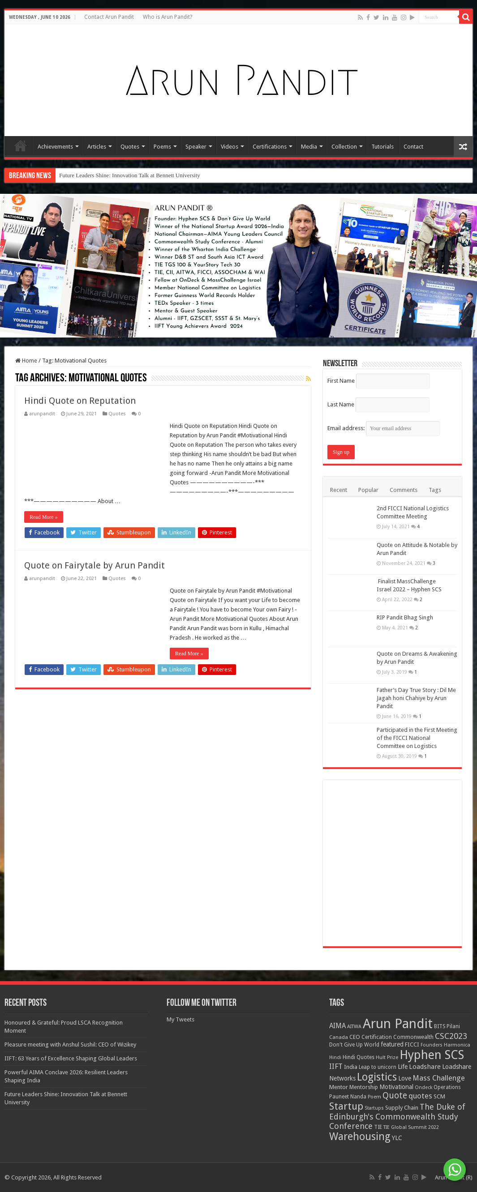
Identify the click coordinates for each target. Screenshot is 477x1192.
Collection (344, 146)
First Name (341, 380)
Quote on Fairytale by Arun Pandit (94, 565)
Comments (403, 490)
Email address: (383, 428)
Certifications (270, 146)
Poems (162, 146)
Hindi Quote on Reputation (80, 400)
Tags (435, 490)
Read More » (44, 517)
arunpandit (42, 414)
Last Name (340, 404)
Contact (413, 146)
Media (309, 146)
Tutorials (382, 146)
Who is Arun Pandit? (167, 17)
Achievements (55, 146)
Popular (368, 490)
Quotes (129, 146)
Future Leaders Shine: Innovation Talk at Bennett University (129, 175)
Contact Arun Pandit (109, 17)
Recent (338, 490)
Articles (96, 146)
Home (20, 145)
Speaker (195, 146)
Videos (229, 146)
